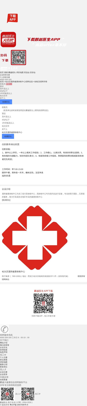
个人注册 (3, 357)
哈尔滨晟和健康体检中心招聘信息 (19, 82)
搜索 (6, 72)
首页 (2, 72)
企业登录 (3, 374)
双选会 (27, 72)
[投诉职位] (6, 200)
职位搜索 (3, 360)
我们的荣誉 (4, 345)
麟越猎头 (12, 72)
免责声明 (3, 352)
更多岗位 (3, 367)
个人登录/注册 (5, 77)
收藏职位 (6, 102)
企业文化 (3, 347)
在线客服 (3, 380)
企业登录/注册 (5, 75)
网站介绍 (3, 343)
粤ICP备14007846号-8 (19, 405)
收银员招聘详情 (40, 82)
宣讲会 (33, 72)
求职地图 (20, 72)
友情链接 (3, 350)
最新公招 (3, 364)
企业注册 (3, 372)
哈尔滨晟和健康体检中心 (12, 132)
